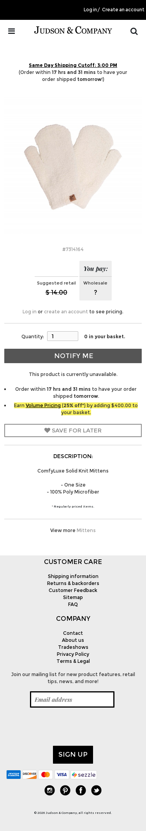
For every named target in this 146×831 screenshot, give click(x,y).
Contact (73, 633)
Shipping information (73, 576)
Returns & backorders (73, 583)
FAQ (73, 604)
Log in (90, 9)
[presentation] (65, 727)
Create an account (123, 9)
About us (73, 640)
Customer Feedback (73, 590)
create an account (66, 311)
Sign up (73, 754)
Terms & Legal (73, 661)
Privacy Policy (73, 654)
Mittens (86, 530)
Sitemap (73, 597)
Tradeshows (73, 647)
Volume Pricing (43, 405)
